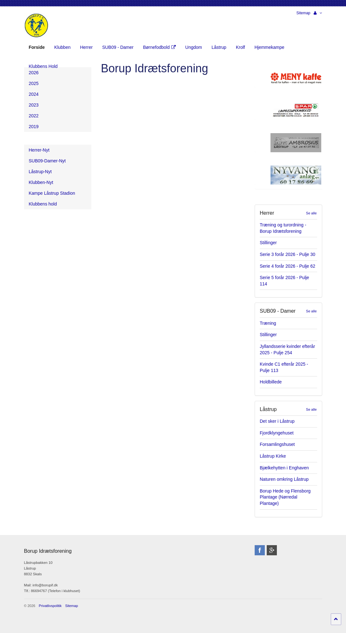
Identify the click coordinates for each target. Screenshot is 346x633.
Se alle (311, 213)
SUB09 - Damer (118, 47)
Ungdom (193, 47)
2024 (34, 94)
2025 (34, 83)
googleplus (272, 550)
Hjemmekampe (269, 47)
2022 (34, 115)
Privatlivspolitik (50, 606)
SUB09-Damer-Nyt (47, 160)
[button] (318, 13)
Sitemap (303, 13)
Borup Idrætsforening (36, 25)
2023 (34, 105)
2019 (34, 126)
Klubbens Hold (43, 66)
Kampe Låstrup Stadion (52, 193)
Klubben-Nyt (41, 182)
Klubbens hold (43, 203)
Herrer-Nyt (39, 150)
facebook (260, 550)
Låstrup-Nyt (40, 171)
